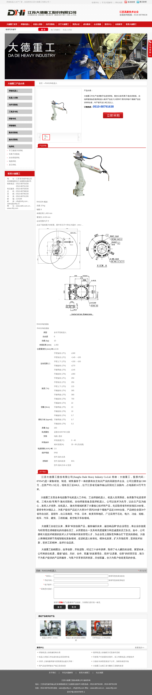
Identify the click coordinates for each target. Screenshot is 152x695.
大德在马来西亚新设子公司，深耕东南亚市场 (111, 661)
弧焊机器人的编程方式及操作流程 (106, 652)
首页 (41, 83)
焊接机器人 (25, 24)
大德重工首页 (12, 24)
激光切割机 (13, 140)
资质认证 (76, 24)
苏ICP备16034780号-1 (76, 692)
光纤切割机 (50, 24)
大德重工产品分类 (16, 83)
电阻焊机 (12, 161)
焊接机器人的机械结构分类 (49, 652)
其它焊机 (12, 165)
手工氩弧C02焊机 (16, 150)
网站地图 (118, 2)
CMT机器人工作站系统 (101, 638)
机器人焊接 (67, 30)
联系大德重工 (131, 24)
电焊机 (11, 146)
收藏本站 (95, 2)
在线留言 (118, 24)
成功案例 (86, 24)
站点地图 (99, 673)
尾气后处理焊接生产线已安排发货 (52, 666)
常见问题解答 (107, 2)
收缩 (150, 48)
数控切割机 (13, 133)
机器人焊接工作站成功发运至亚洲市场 (54, 657)
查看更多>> (139, 648)
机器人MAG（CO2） (50, 638)
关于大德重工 (63, 24)
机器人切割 (37, 24)
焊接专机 (12, 119)
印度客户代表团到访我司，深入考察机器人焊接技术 (113, 657)
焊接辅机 (12, 126)
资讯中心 (108, 24)
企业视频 (97, 24)
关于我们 (52, 673)
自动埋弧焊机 (14, 158)
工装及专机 (13, 112)
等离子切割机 (14, 154)
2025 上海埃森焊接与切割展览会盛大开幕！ (56, 661)
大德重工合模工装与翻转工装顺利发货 (108, 666)
